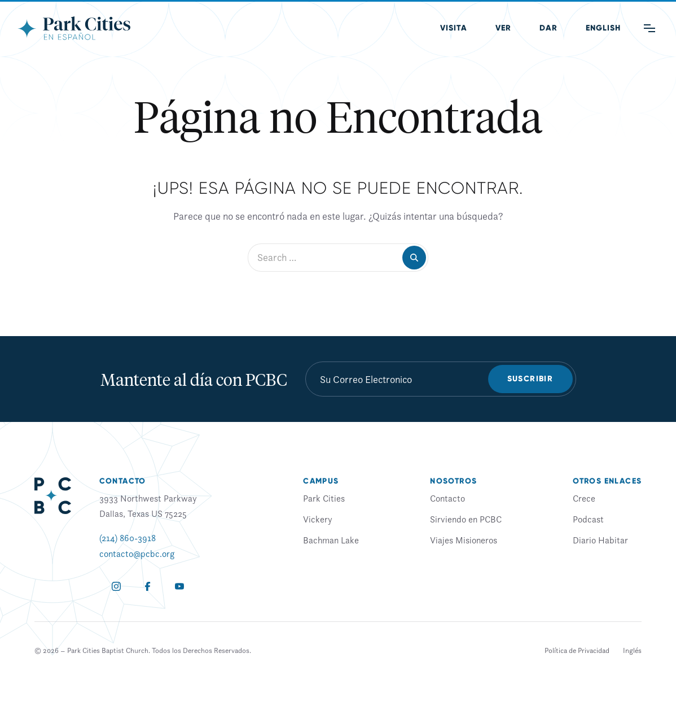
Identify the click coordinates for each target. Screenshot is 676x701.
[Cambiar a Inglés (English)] (603, 28)
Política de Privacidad (577, 650)
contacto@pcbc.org (136, 553)
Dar (548, 28)
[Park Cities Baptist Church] (73, 28)
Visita (453, 28)
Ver (503, 28)
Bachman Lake (331, 540)
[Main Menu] (649, 28)
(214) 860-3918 (127, 537)
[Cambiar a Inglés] (632, 651)
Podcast (588, 519)
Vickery (317, 519)
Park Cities (324, 498)
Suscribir (530, 379)
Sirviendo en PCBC (466, 519)
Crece (584, 498)
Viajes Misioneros (463, 540)
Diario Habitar (600, 540)
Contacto (447, 498)
